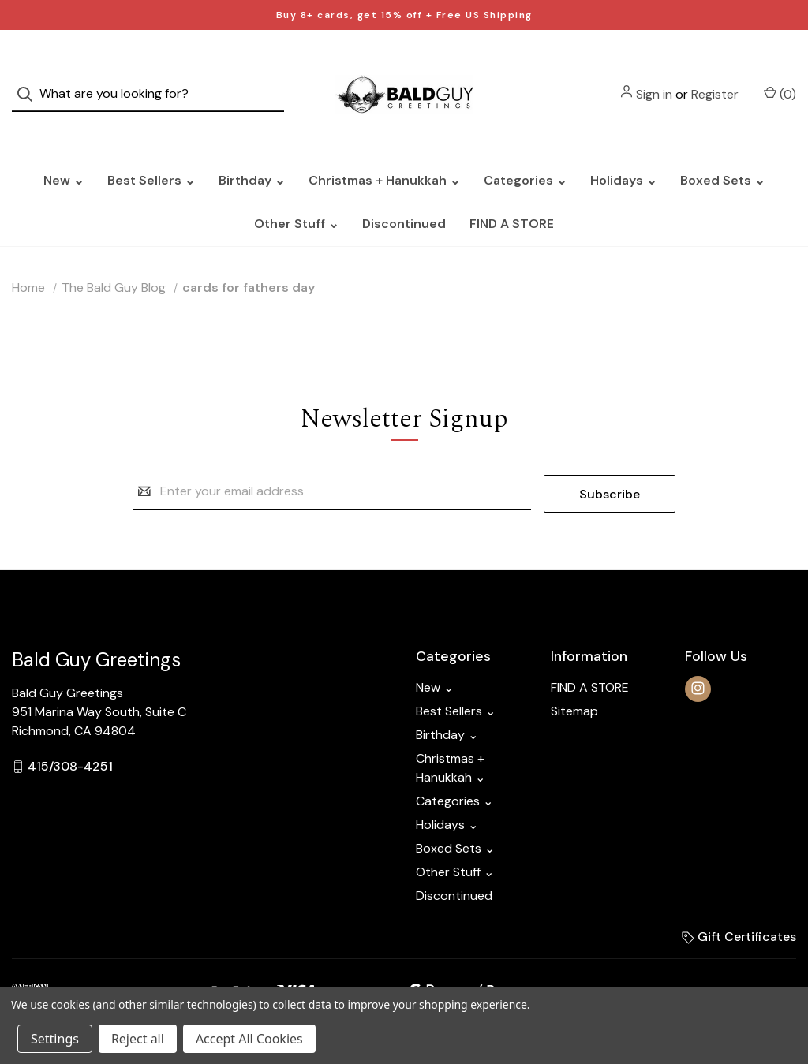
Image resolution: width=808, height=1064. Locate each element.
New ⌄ (63, 154)
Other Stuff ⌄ (296, 197)
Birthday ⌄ (252, 154)
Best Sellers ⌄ (151, 154)
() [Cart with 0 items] (780, 80)
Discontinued (404, 197)
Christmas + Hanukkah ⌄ (384, 154)
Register (715, 81)
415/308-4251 (70, 738)
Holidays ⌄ (623, 154)
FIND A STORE (511, 197)
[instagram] (698, 660)
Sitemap (574, 682)
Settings (55, 1038)
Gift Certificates (739, 908)
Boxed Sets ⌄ (722, 154)
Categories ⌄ (525, 154)
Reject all (137, 1038)
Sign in (654, 81)
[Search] (29, 81)
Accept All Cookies (249, 1038)
